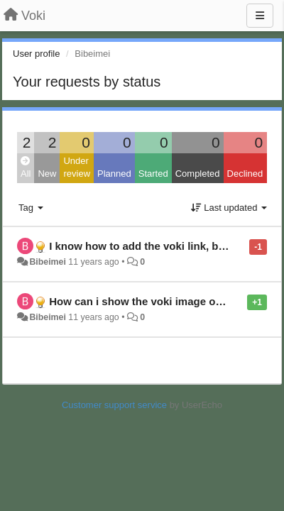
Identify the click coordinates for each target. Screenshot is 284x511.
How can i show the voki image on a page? (157, 301)
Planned (114, 173)
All (26, 168)
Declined (245, 173)
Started (153, 173)
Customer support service (114, 405)
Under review (76, 167)
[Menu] (259, 16)
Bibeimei (47, 262)
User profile (36, 53)
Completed (197, 173)
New (47, 173)
